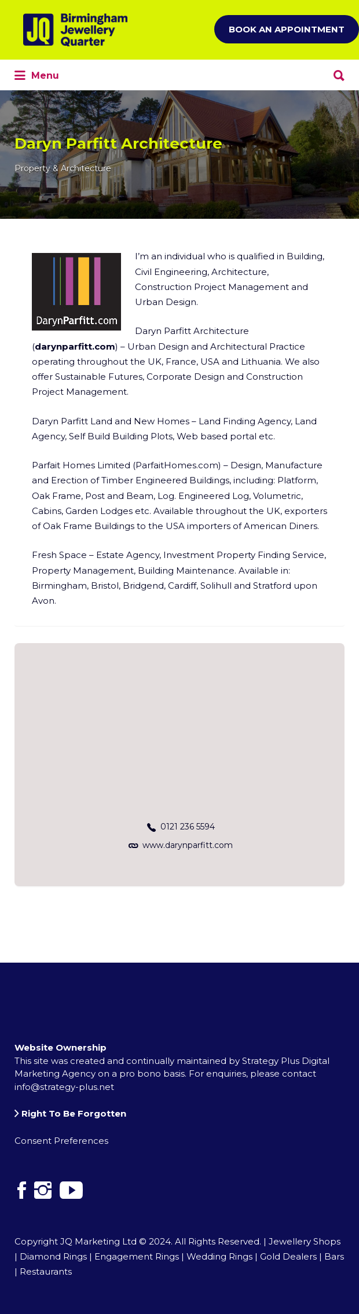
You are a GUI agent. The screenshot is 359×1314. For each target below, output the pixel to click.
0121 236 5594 (187, 826)
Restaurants (46, 1271)
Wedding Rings (219, 1256)
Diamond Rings (53, 1256)
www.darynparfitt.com (187, 845)
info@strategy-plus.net (64, 1086)
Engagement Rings (136, 1256)
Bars (334, 1256)
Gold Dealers (288, 1256)
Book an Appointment (287, 29)
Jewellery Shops (304, 1241)
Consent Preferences (61, 1140)
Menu (36, 76)
